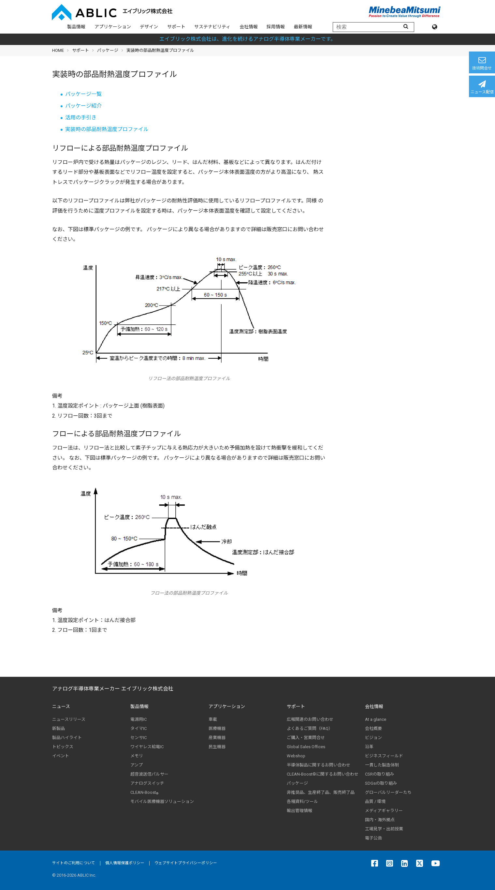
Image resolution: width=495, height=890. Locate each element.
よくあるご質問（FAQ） (310, 728)
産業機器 (217, 737)
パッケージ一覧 (83, 94)
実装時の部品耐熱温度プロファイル (107, 129)
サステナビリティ (212, 26)
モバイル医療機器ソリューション (162, 801)
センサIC (138, 737)
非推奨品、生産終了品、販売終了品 (321, 792)
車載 (213, 719)
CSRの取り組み (379, 774)
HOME (58, 50)
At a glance (375, 719)
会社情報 (249, 26)
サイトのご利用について (73, 863)
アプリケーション (113, 26)
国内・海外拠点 (380, 819)
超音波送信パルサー (149, 774)
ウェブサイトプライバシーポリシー (185, 863)
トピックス (62, 746)
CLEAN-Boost (144, 792)
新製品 (58, 728)
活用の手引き (80, 117)
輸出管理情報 (299, 810)
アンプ (136, 765)
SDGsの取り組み (381, 783)
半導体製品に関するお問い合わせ (318, 765)
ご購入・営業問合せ (306, 737)
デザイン (149, 26)
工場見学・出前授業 (384, 828)
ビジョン (373, 737)
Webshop (296, 755)
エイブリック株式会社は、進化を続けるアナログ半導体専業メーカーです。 (247, 39)
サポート (176, 26)
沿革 (369, 746)
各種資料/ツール (302, 801)
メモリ (136, 755)
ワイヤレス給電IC (147, 746)
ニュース (61, 706)
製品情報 (76, 26)
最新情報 (303, 26)
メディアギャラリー (384, 810)
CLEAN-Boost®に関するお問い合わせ (322, 774)
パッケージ (107, 50)
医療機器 (217, 728)
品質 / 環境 (375, 801)
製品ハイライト (67, 737)
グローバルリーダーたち (388, 792)
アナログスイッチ (147, 783)
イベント (60, 755)
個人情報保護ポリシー (124, 863)
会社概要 (373, 728)
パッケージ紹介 (83, 106)
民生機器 (217, 746)
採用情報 (276, 26)
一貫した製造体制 (382, 765)
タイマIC (138, 728)
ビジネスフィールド (384, 755)
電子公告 (373, 838)
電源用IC (138, 719)
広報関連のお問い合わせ (310, 719)
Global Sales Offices (306, 746)
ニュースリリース (68, 719)
